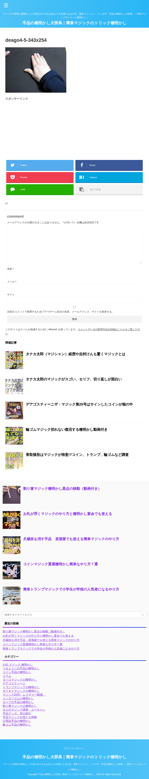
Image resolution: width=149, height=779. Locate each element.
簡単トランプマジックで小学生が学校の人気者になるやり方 (71, 589)
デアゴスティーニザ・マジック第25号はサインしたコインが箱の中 (79, 404)
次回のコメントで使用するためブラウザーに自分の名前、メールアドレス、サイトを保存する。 (60, 311)
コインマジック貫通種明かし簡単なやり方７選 (60, 564)
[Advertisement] (74, 129)
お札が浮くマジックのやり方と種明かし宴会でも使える (67, 514)
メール (11, 281)
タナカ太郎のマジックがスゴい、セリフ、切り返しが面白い (74, 379)
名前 (10, 268)
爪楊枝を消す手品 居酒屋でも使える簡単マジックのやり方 (71, 539)
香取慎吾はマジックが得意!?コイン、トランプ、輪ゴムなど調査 (77, 455)
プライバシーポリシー (74, 748)
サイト (11, 294)
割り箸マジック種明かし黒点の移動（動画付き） (62, 489)
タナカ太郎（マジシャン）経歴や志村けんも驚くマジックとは (75, 354)
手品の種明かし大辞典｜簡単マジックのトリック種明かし (74, 23)
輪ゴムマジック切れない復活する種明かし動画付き (67, 429)
